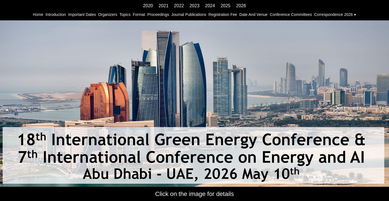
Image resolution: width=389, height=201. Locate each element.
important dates (82, 14)
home (38, 14)
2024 (210, 5)
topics (125, 14)
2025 (226, 5)
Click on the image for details (194, 193)
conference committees (291, 14)
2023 (195, 5)
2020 (148, 5)
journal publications (188, 14)
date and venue (253, 14)
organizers (107, 14)
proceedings (158, 14)
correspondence (328, 14)
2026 (241, 5)
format (139, 14)
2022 (179, 5)
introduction (55, 14)
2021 (164, 5)
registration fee (223, 14)
